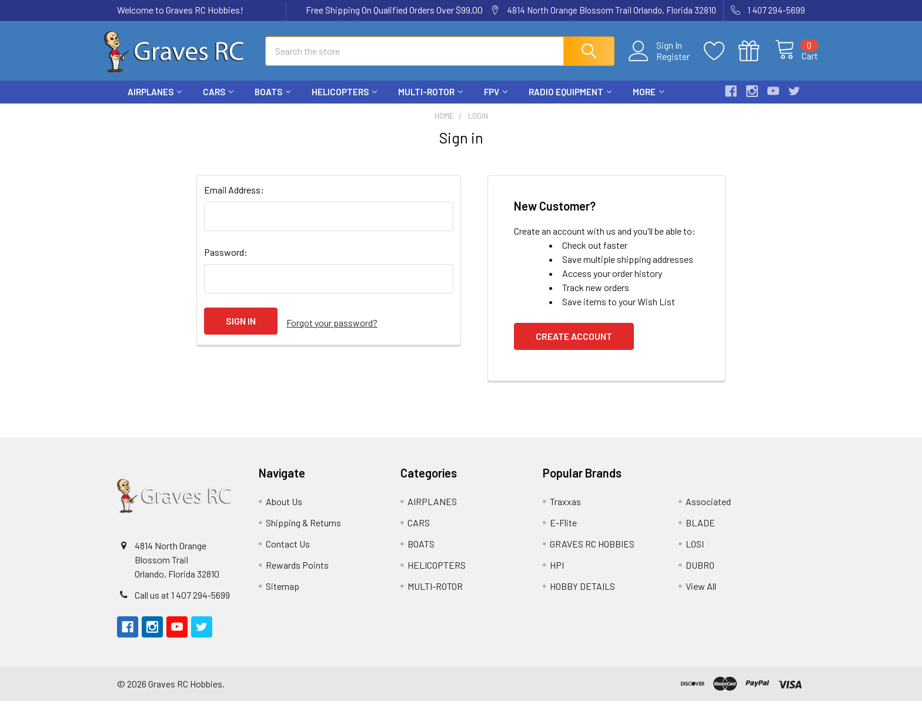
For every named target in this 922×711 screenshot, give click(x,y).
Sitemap (282, 596)
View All (701, 596)
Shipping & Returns (303, 532)
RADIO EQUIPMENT (570, 101)
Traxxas (565, 511)
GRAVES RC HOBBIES (592, 553)
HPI (557, 574)
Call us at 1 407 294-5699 (182, 604)
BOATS (272, 101)
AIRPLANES (155, 101)
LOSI (695, 553)
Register (660, 62)
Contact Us (288, 553)
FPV (495, 101)
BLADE (700, 532)
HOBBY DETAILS (582, 596)
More (648, 101)
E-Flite (563, 532)
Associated (708, 511)
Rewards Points (297, 574)
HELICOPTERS (344, 101)
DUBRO (700, 574)
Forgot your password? (332, 330)
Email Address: (234, 199)
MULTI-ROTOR (430, 101)
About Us (284, 511)
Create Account (574, 346)
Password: (226, 262)
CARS (218, 101)
